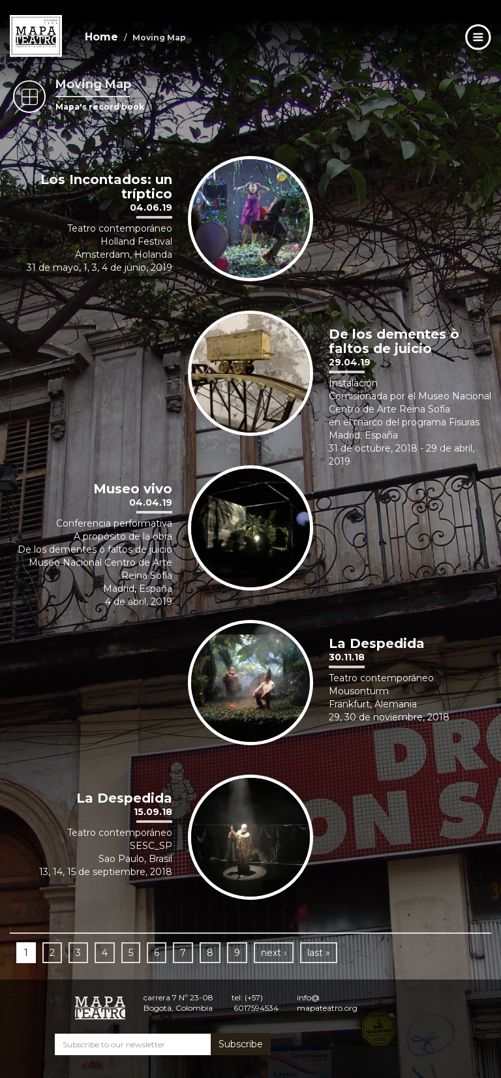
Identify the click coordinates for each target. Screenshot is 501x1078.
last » (318, 953)
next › (273, 953)
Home (101, 37)
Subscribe (241, 1044)
